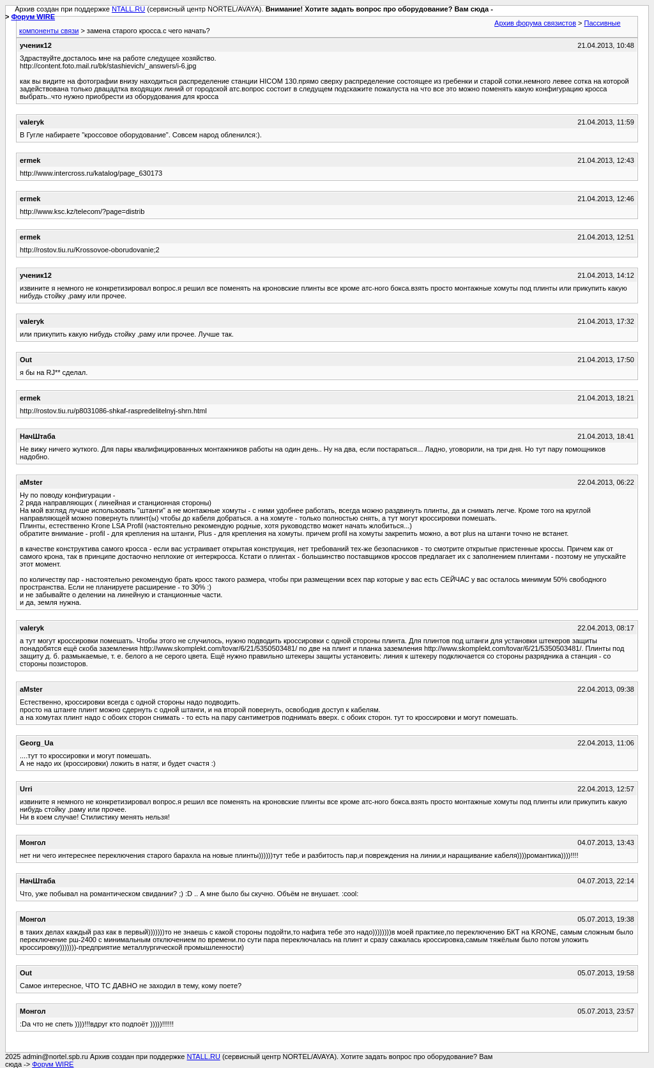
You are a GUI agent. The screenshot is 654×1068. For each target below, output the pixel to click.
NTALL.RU (128, 9)
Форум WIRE (33, 16)
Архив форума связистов (535, 23)
